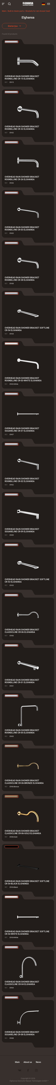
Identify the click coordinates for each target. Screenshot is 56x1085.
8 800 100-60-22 (52, 4)
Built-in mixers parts (16, 11)
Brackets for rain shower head (38, 11)
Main (4, 11)
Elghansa (28, 4)
